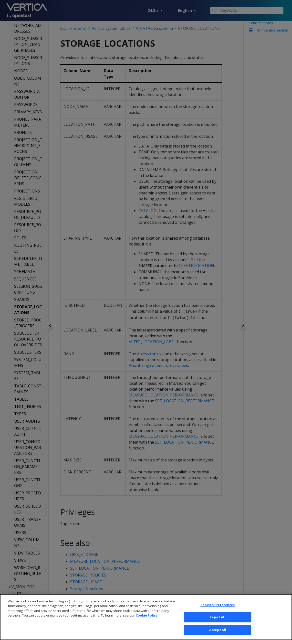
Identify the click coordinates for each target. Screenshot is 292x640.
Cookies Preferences (217, 611)
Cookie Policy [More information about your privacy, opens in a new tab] (146, 622)
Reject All (217, 623)
